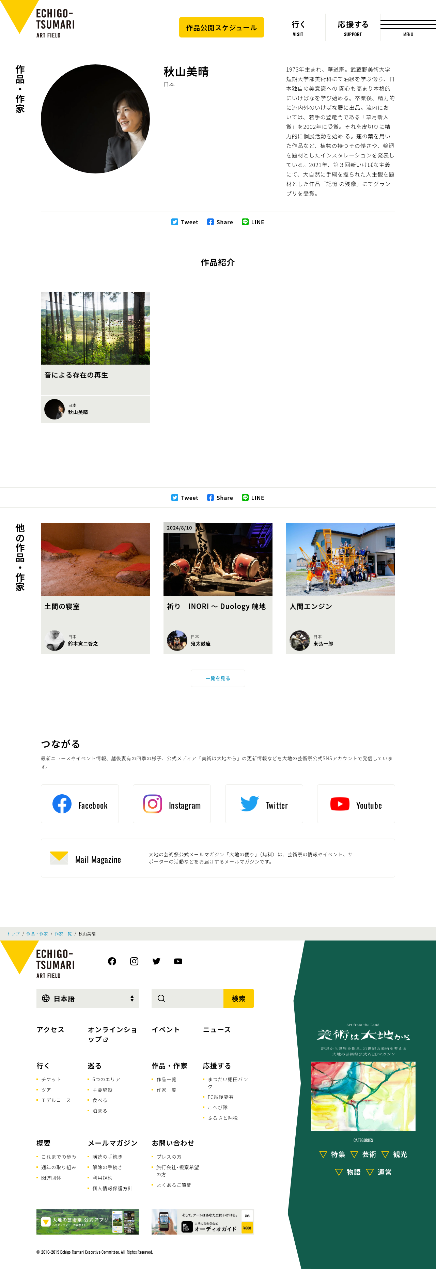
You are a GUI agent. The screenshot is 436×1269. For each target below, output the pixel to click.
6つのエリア (106, 1079)
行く (43, 1065)
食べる (99, 1100)
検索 (239, 998)
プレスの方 (169, 1156)
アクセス (50, 1029)
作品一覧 (166, 1079)
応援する (217, 1065)
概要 (43, 1143)
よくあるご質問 (174, 1184)
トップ (13, 934)
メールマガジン (113, 1143)
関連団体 (51, 1177)
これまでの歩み (59, 1156)
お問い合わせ (173, 1143)
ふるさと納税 (223, 1117)
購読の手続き (107, 1156)
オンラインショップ (113, 1034)
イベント (166, 1029)
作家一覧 (63, 934)
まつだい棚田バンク (228, 1083)
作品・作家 (20, 88)
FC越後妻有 (221, 1097)
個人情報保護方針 (112, 1188)
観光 (400, 1154)
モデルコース (56, 1100)
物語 (354, 1172)
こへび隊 (218, 1107)
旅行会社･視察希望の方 (177, 1171)
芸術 (369, 1154)
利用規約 (102, 1177)
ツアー (48, 1089)
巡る (95, 1065)
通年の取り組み (59, 1167)
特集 (338, 1154)
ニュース (217, 1029)
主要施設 (102, 1089)
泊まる (99, 1110)
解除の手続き (107, 1167)
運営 (385, 1172)
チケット (51, 1079)
